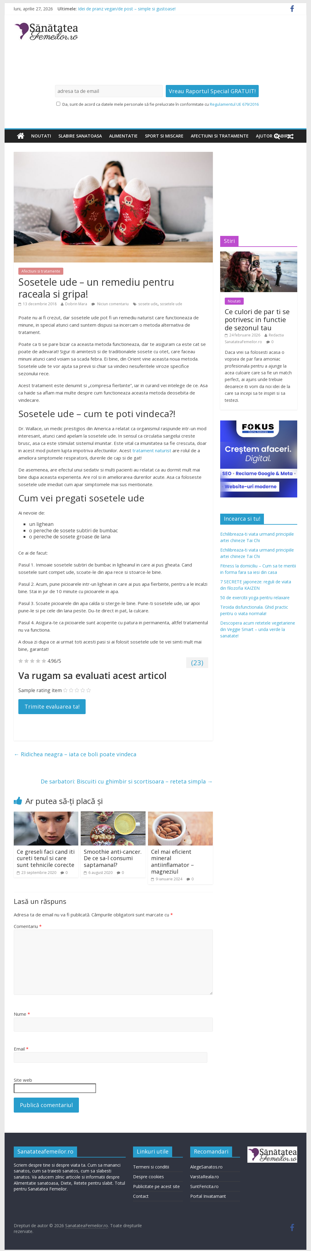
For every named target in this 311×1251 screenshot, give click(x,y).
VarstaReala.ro (204, 1176)
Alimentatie (123, 136)
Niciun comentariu (110, 303)
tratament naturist (151, 450)
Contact (141, 1196)
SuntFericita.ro (204, 1186)
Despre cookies (148, 1176)
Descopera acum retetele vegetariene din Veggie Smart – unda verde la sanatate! (257, 629)
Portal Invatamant (208, 1196)
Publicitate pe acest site (156, 1186)
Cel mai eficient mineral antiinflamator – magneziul (172, 861)
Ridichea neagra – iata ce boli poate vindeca (75, 754)
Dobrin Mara (76, 303)
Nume (22, 1014)
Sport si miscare (164, 136)
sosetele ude (171, 303)
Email (21, 1049)
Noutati (41, 136)
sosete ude (147, 303)
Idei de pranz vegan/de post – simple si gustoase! (127, 9)
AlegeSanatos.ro (206, 1167)
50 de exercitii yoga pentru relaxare (255, 597)
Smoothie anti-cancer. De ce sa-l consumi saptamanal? (113, 858)
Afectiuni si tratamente (220, 136)
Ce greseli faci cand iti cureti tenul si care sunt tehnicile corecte (46, 858)
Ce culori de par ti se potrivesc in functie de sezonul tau (257, 319)
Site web (23, 1080)
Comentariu (28, 926)
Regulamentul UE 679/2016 (234, 104)
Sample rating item (40, 690)
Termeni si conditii (151, 1167)
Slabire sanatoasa (80, 136)
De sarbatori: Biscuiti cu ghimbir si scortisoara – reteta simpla (127, 781)
